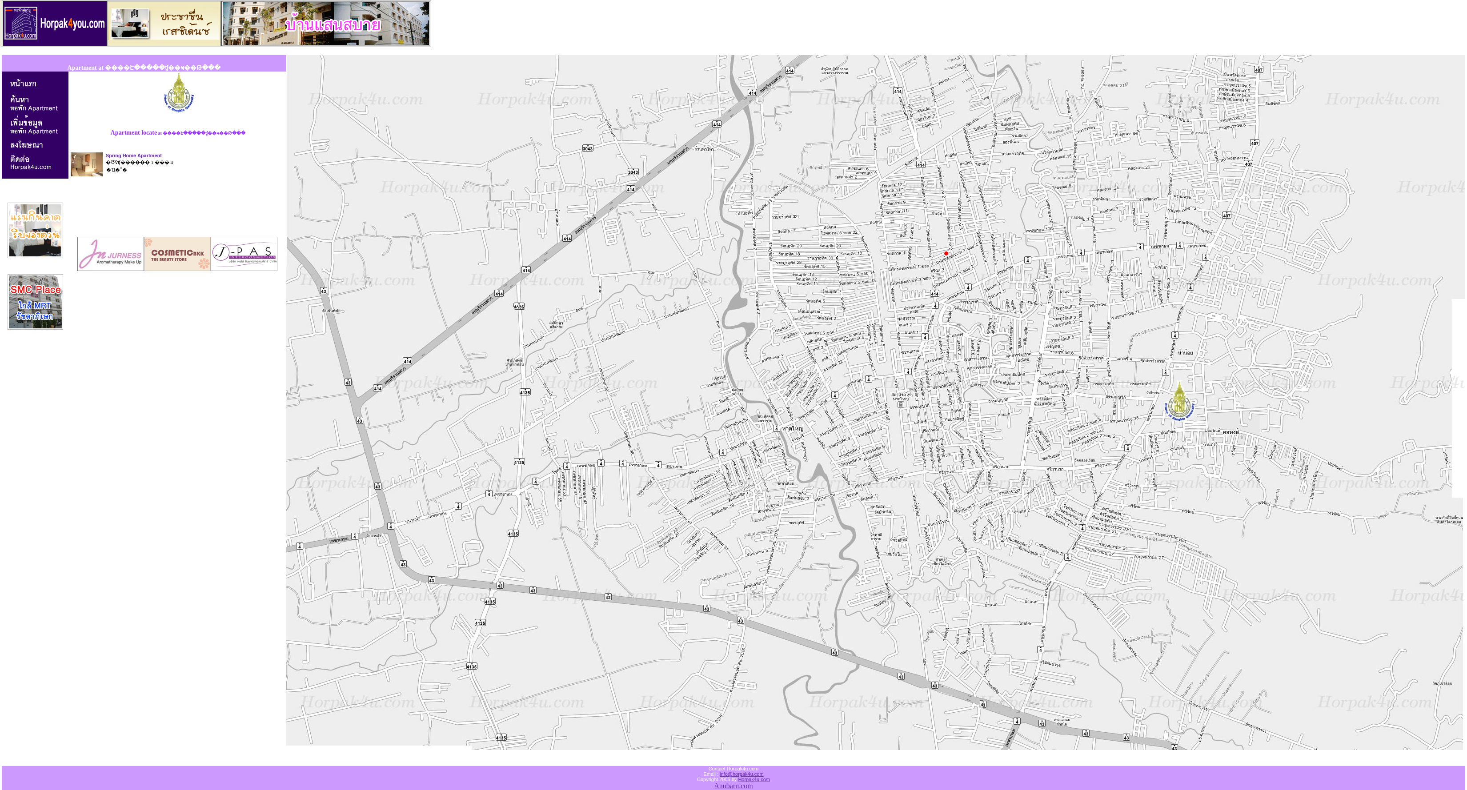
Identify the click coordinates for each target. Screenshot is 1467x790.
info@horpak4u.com (742, 774)
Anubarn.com (733, 786)
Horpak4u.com (754, 779)
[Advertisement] (178, 207)
